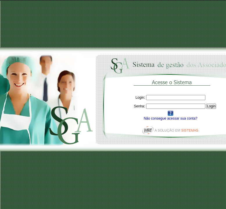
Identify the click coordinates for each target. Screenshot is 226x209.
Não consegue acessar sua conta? (171, 118)
